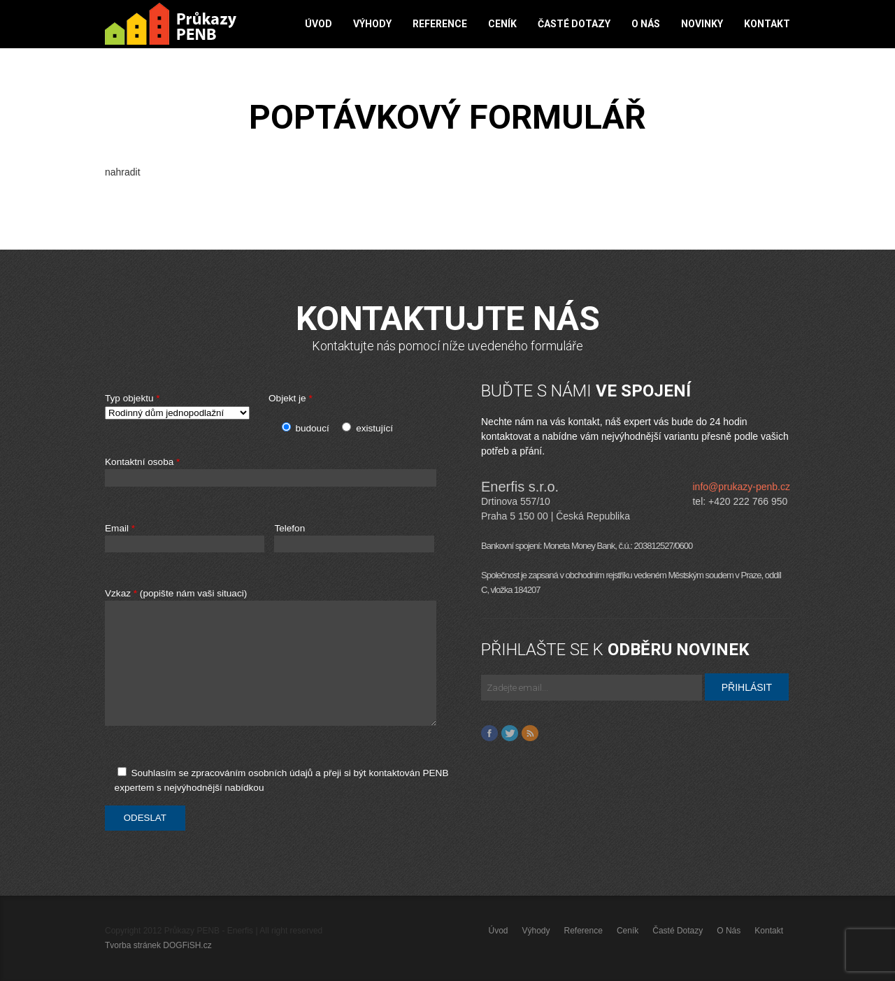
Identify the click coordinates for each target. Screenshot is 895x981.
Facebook (489, 733)
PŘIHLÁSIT (747, 687)
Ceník (502, 23)
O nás (645, 23)
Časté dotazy (574, 23)
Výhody (372, 23)
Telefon (354, 538)
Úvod (318, 23)
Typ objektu (182, 406)
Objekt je (290, 398)
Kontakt (767, 23)
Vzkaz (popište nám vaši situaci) (288, 664)
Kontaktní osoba (288, 472)
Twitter (509, 733)
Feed (530, 733)
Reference (440, 23)
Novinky (702, 23)
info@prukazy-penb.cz (741, 486)
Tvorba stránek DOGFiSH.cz (158, 945)
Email (184, 538)
